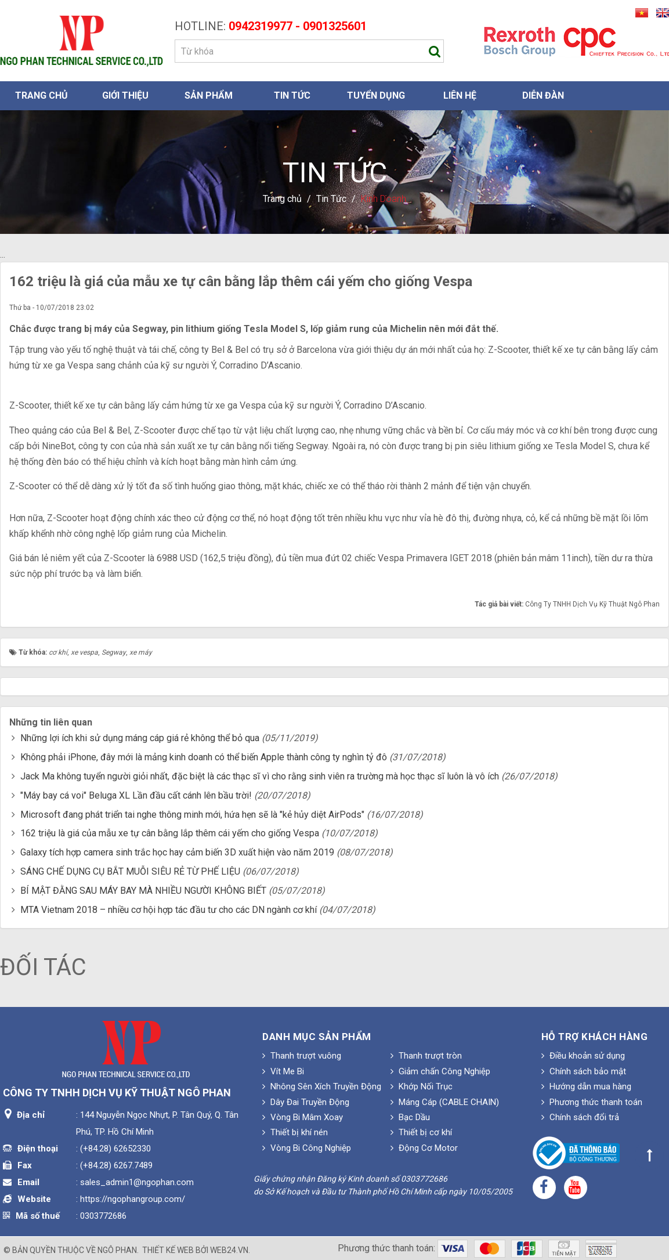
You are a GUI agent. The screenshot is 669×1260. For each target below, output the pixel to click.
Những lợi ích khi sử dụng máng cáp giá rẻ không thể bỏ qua (139, 737)
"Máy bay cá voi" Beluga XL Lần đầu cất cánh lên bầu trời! (136, 795)
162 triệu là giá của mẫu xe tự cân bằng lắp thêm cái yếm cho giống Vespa (169, 833)
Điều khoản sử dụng (583, 1055)
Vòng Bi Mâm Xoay (302, 1117)
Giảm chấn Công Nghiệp (440, 1071)
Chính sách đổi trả (580, 1117)
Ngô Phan (117, 1250)
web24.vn (229, 1250)
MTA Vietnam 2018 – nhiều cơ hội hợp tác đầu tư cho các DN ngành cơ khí (168, 909)
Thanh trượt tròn (426, 1055)
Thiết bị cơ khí (421, 1132)
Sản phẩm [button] (209, 95)
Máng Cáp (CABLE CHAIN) (444, 1102)
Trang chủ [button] (41, 95)
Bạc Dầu (410, 1117)
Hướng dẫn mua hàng (586, 1086)
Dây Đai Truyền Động (305, 1102)
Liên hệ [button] (459, 95)
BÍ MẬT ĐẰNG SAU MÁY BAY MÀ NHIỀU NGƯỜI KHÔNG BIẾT (143, 890)
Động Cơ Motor (424, 1148)
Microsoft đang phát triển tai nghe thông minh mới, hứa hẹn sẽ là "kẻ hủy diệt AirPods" (192, 814)
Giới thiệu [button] (125, 95)
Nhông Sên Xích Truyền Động (321, 1086)
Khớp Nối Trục (421, 1086)
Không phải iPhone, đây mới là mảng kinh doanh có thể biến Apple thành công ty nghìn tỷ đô (203, 757)
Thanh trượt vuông (301, 1055)
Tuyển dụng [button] (376, 95)
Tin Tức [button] (292, 95)
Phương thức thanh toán (591, 1102)
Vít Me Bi (283, 1071)
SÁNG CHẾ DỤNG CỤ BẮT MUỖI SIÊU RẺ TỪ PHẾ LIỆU (130, 871)
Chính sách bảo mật (583, 1071)
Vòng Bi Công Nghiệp (306, 1148)
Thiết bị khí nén (295, 1132)
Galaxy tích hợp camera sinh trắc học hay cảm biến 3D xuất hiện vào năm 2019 (177, 852)
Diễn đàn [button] (543, 95)
